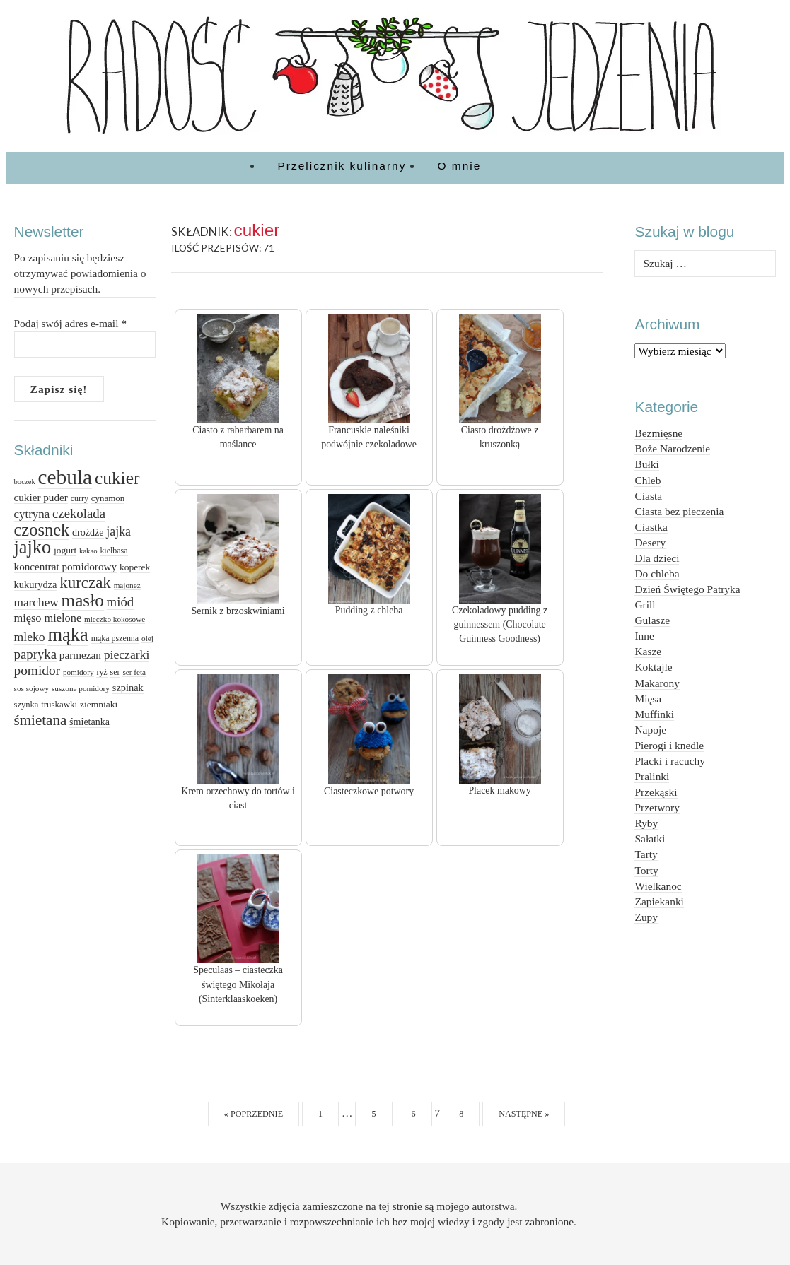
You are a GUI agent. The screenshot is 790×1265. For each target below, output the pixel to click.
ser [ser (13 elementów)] (115, 672)
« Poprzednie (253, 1114)
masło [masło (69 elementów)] (83, 600)
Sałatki (649, 838)
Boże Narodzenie (672, 448)
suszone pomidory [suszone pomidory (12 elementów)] (81, 688)
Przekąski (655, 792)
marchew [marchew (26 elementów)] (36, 602)
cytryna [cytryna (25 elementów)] (32, 514)
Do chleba (656, 573)
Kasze (647, 651)
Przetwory (656, 807)
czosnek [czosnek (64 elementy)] (42, 529)
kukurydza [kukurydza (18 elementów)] (35, 584)
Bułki (646, 464)
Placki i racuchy (669, 761)
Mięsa (647, 699)
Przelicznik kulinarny (342, 166)
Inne (644, 636)
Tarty (645, 854)
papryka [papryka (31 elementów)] (35, 654)
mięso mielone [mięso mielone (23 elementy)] (48, 618)
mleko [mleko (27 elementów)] (29, 637)
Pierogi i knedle (669, 745)
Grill (644, 605)
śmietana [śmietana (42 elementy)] (40, 720)
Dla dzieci (656, 558)
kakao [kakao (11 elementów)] (88, 551)
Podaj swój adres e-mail (70, 323)
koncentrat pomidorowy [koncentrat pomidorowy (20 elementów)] (65, 566)
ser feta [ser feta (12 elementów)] (134, 672)
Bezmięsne (658, 433)
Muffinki (653, 714)
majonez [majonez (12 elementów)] (127, 585)
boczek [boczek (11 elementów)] (24, 482)
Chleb (647, 480)
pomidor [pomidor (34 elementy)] (37, 670)
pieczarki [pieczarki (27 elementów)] (127, 654)
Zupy (646, 917)
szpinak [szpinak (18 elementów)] (128, 687)
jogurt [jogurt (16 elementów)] (65, 550)
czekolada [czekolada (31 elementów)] (78, 513)
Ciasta (648, 496)
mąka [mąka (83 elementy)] (67, 634)
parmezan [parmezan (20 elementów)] (80, 655)
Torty (646, 870)
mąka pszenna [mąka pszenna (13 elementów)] (115, 638)
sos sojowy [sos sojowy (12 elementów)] (32, 688)
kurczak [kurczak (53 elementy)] (85, 583)
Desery (650, 542)
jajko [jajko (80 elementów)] (33, 547)
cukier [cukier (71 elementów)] (117, 478)
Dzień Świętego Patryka (687, 589)
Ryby (646, 823)
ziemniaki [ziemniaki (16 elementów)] (98, 704)
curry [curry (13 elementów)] (79, 498)
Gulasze (652, 620)
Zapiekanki (658, 901)
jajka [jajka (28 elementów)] (118, 531)
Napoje (650, 730)
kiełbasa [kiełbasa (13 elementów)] (113, 550)
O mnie (460, 166)
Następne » (524, 1114)
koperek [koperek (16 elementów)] (135, 567)
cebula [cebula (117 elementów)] (65, 477)
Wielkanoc (657, 886)
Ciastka (650, 527)
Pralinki (651, 776)
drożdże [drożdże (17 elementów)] (87, 532)
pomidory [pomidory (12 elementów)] (78, 672)
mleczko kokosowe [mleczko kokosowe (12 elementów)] (114, 619)
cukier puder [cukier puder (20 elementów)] (41, 497)
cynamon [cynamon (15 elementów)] (107, 498)
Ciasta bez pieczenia (679, 511)
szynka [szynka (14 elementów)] (26, 705)
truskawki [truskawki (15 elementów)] (59, 704)
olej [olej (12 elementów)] (147, 638)
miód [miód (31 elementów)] (120, 601)
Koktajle (653, 667)
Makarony (656, 683)
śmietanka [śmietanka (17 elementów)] (89, 721)
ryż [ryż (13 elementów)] (101, 672)
